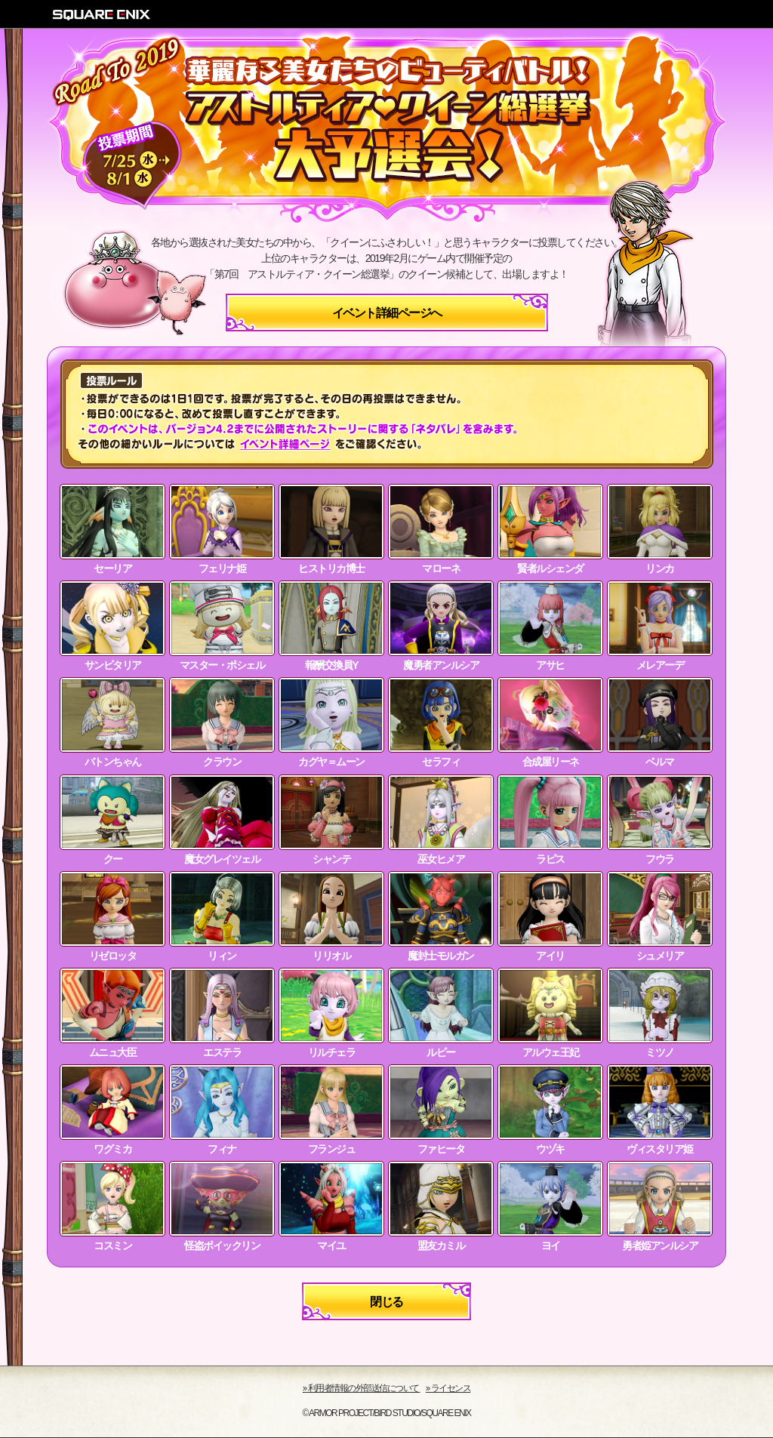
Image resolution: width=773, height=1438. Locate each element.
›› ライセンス (448, 1388)
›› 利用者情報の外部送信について (361, 1388)
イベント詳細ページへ (387, 312)
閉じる (386, 1301)
